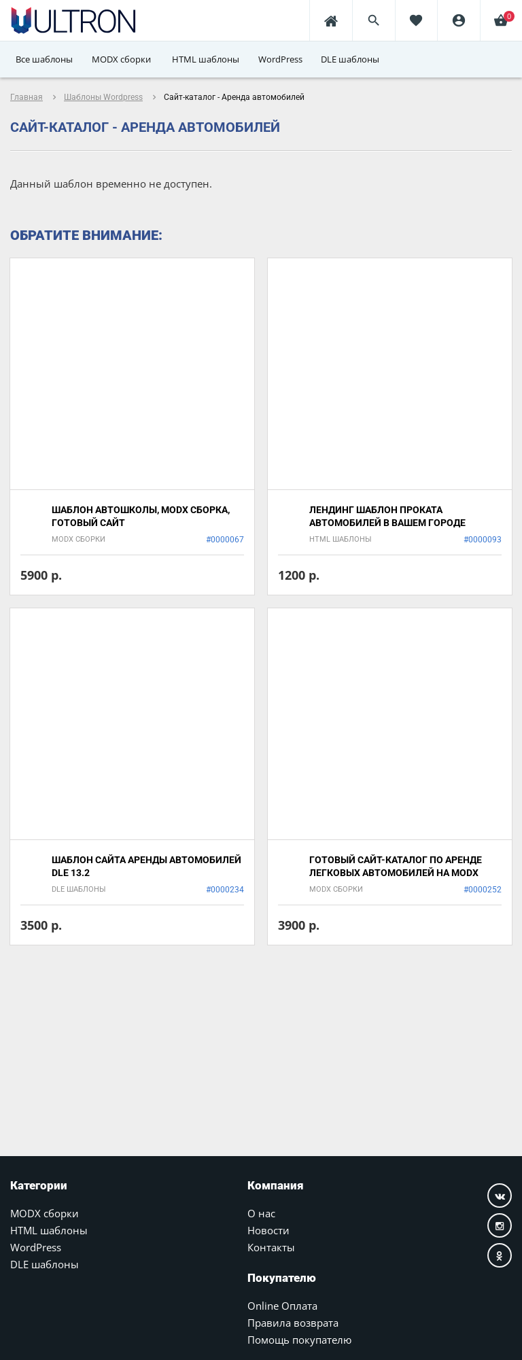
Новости (268, 1230)
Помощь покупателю (299, 1339)
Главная (26, 97)
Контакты (271, 1247)
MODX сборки (44, 1213)
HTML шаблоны (49, 1230)
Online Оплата (282, 1305)
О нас (261, 1213)
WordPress (35, 1247)
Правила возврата (292, 1322)
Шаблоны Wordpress (103, 97)
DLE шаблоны (44, 1264)
